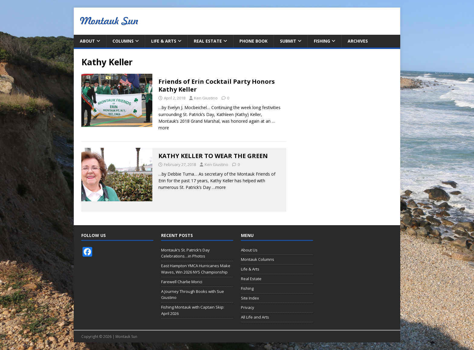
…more (219, 187)
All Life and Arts (255, 317)
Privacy (247, 307)
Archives (358, 41)
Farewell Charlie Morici (181, 281)
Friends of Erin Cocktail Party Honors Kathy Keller (216, 85)
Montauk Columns (257, 259)
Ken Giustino (206, 98)
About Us (249, 250)
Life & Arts (163, 41)
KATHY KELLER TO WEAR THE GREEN (213, 156)
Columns (123, 41)
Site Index (250, 298)
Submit (288, 41)
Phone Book (253, 41)
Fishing (322, 41)
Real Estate (208, 41)
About (87, 41)
